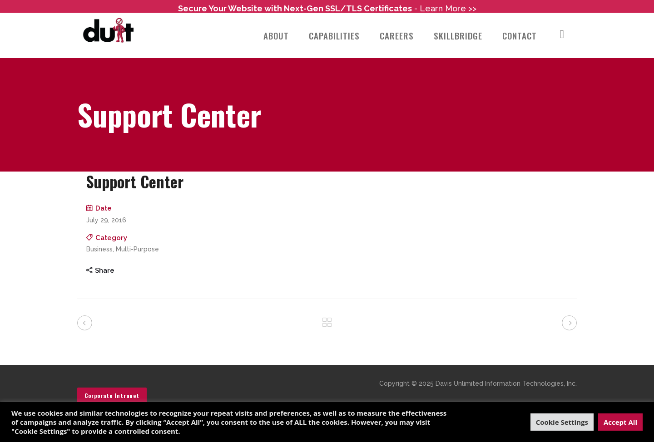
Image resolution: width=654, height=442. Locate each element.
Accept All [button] (620, 422)
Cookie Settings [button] (562, 422)
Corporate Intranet (111, 385)
